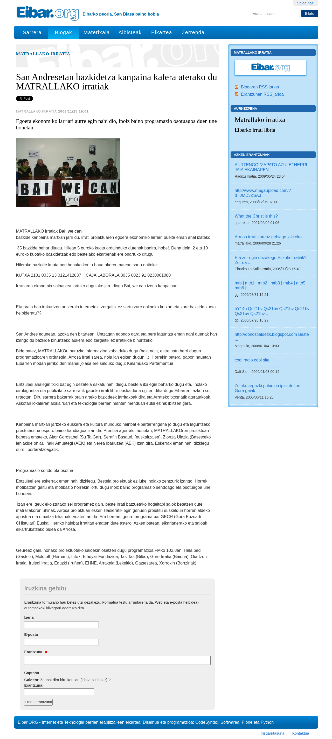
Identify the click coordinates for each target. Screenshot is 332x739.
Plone (247, 722)
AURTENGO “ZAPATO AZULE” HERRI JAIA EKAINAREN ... (271, 167)
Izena (28, 617)
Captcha (31, 673)
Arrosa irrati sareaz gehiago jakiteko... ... (272, 236)
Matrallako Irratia (43, 54)
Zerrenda (193, 32)
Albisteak (130, 32)
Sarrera (32, 32)
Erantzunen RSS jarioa (262, 94)
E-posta (31, 634)
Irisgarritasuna (272, 733)
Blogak (63, 32)
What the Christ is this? (256, 216)
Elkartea (161, 32)
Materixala (97, 32)
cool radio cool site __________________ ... (258, 362)
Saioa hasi (305, 3)
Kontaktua (300, 733)
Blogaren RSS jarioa (260, 87)
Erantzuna (35, 652)
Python (267, 722)
